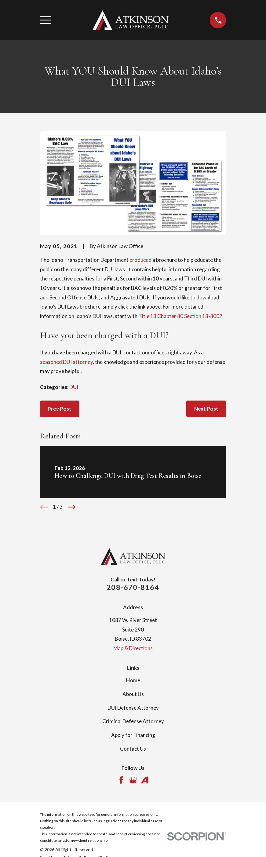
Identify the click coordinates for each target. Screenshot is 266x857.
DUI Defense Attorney (133, 708)
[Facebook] (121, 780)
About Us (133, 694)
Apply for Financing (133, 735)
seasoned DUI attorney (66, 362)
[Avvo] (144, 780)
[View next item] (72, 507)
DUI (73, 387)
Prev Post (59, 408)
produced (140, 260)
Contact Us (133, 748)
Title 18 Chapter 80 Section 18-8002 (180, 316)
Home (133, 680)
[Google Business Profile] (133, 780)
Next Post (206, 408)
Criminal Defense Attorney (133, 721)
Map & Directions (133, 648)
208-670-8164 (133, 587)
